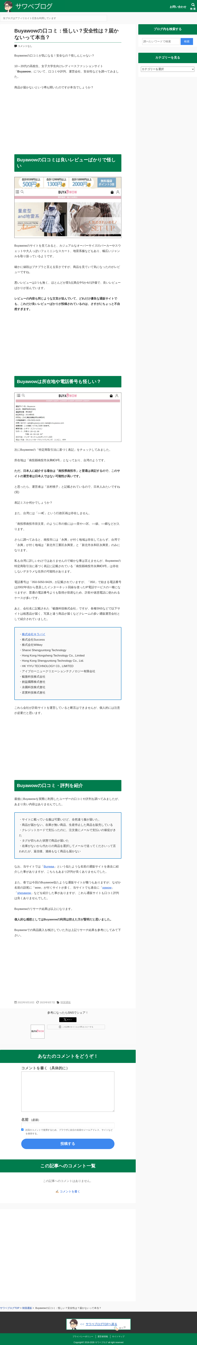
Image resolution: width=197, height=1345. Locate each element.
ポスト (68, 1019)
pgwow (107, 887)
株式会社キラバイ (33, 634)
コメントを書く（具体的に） (45, 1068)
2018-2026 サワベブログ (96, 1342)
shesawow (24, 893)
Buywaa (49, 866)
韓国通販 (65, 1002)
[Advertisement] (67, 120)
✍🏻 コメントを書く (67, 1191)
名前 (31, 1120)
